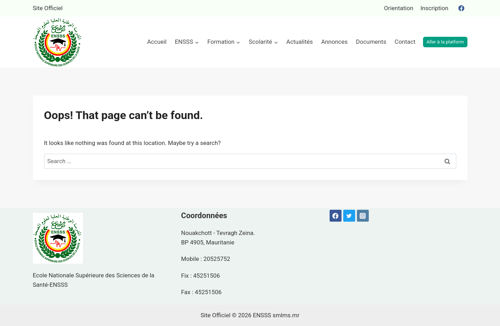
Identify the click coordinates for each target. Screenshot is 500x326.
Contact (405, 41)
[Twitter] (349, 216)
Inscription (434, 8)
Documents (371, 41)
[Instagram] (363, 216)
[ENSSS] (58, 42)
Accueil (157, 41)
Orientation (398, 8)
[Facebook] (461, 8)
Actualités (299, 41)
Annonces (334, 41)
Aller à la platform (445, 41)
